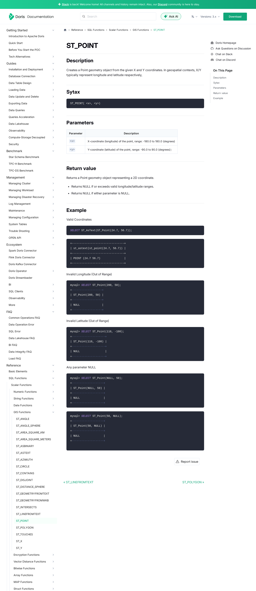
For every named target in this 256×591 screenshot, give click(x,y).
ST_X (19, 541)
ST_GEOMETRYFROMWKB (32, 500)
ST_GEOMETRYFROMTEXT (32, 493)
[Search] (118, 16)
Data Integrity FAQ (20, 351)
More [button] (12, 304)
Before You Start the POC (24, 49)
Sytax (216, 82)
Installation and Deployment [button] (26, 69)
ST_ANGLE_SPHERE (28, 425)
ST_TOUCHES (24, 534)
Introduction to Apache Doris (26, 36)
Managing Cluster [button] (20, 183)
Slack (65, 4)
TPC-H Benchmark (20, 163)
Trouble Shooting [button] (19, 230)
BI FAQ (13, 344)
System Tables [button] (18, 224)
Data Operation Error (21, 324)
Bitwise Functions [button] (24, 568)
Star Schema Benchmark (24, 157)
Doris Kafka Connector (22, 264)
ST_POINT (22, 520)
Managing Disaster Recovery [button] (26, 197)
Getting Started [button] (17, 30)
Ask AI (171, 16)
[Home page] (65, 30)
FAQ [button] (9, 312)
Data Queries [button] (17, 110)
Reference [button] (13, 365)
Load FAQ (15, 358)
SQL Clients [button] (16, 291)
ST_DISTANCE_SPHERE (30, 486)
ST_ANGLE (22, 418)
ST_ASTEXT (23, 452)
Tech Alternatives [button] (19, 56)
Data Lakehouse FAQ (22, 338)
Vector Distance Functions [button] (30, 561)
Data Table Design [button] (20, 83)
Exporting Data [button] (18, 103)
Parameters (219, 87)
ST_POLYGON (25, 527)
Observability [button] (17, 130)
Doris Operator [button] (18, 270)
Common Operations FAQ (24, 317)
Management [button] (15, 177)
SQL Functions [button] (18, 378)
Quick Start (16, 43)
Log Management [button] (20, 203)
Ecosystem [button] (14, 244)
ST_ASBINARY (25, 446)
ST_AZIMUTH (24, 459)
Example (218, 98)
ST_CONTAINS (25, 473)
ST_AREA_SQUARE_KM (30, 432)
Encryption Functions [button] (26, 554)
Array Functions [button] (23, 575)
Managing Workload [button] (21, 190)
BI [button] (10, 284)
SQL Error (15, 331)
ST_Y (19, 547)
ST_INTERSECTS (26, 507)
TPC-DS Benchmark (21, 170)
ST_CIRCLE (22, 466)
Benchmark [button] (14, 151)
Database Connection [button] (22, 76)
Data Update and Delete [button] (24, 96)
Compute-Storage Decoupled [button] (27, 137)
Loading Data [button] (17, 89)
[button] (194, 16)
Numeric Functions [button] (25, 391)
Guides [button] (11, 63)
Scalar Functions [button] (21, 384)
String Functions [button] (24, 398)
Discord (162, 4)
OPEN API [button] (15, 237)
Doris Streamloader (20, 277)
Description (219, 77)
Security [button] (14, 144)
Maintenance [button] (17, 210)
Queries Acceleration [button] (21, 117)
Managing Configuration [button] (24, 217)
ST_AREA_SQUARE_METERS (33, 439)
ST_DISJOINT (24, 480)
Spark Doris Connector (23, 250)
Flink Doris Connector (22, 257)
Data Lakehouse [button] (19, 123)
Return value (220, 93)
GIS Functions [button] (22, 412)
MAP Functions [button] (23, 581)
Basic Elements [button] (18, 371)
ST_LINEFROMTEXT (28, 514)
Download (235, 16)
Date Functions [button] (23, 405)
